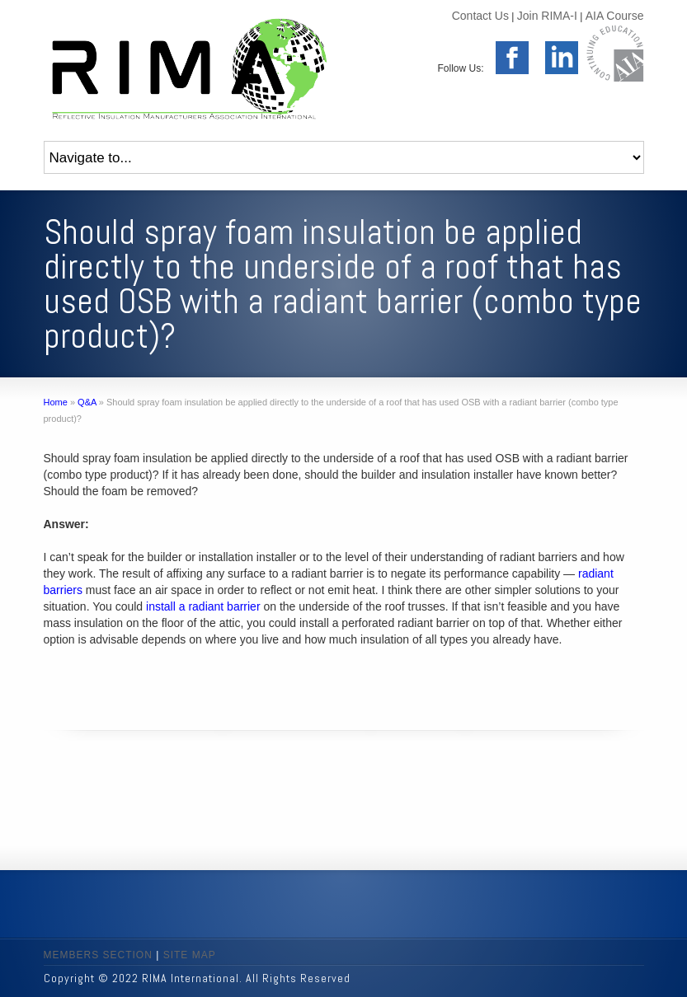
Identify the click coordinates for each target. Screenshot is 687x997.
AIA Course (615, 15)
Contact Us (480, 15)
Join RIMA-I (547, 15)
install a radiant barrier (203, 606)
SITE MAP (189, 955)
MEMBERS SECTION (98, 955)
